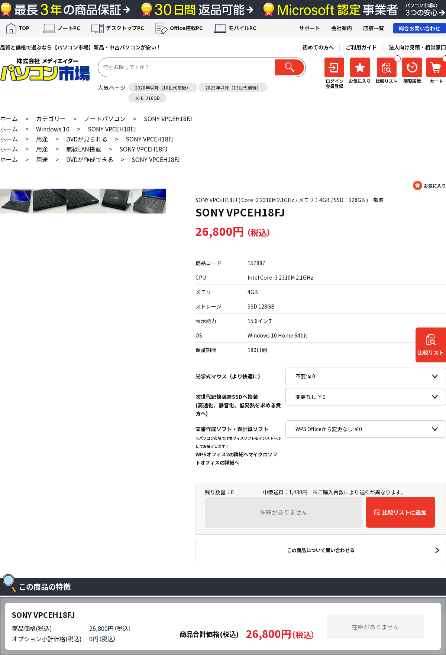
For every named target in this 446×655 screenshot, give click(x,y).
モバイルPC (242, 28)
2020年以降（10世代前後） (163, 87)
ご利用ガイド (361, 47)
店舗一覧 (373, 28)
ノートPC (69, 28)
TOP (24, 28)
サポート (309, 28)
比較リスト (431, 352)
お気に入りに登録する (429, 185)
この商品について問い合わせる (321, 550)
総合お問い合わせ (419, 28)
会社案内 (341, 28)
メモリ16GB (147, 98)
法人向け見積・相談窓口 (417, 47)
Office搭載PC (186, 28)
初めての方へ (318, 47)
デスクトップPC (125, 28)
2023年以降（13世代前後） (233, 87)
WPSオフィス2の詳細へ (221, 454)
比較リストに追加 (404, 512)
